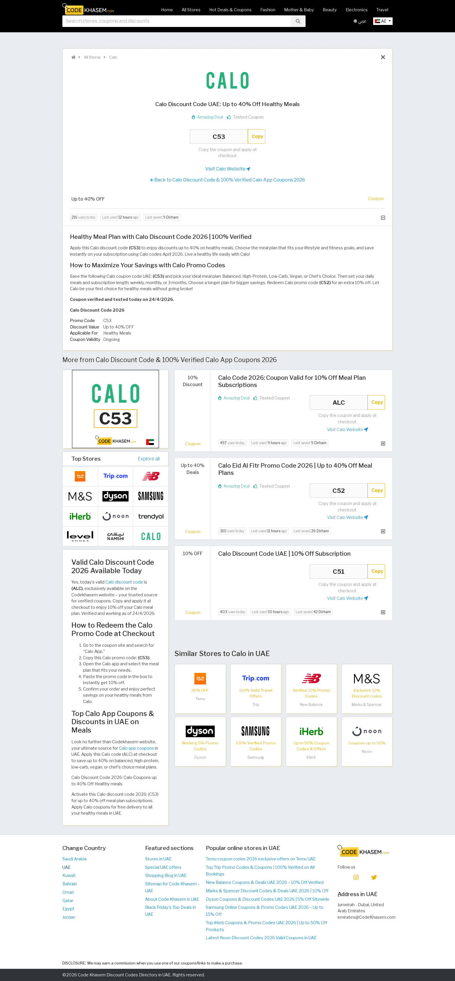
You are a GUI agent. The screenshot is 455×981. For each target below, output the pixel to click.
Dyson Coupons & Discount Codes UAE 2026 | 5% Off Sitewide (267, 899)
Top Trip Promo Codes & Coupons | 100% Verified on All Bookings (260, 871)
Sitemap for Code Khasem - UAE (172, 887)
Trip (255, 704)
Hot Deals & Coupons (230, 9)
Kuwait (69, 875)
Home (167, 9)
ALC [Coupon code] (338, 402)
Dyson (200, 757)
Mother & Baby (299, 9)
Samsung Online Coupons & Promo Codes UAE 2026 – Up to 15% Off (265, 911)
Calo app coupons (136, 748)
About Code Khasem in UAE (172, 899)
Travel (382, 9)
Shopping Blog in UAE (166, 875)
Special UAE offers (163, 867)
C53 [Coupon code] (218, 136)
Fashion (267, 9)
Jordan (68, 917)
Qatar (67, 900)
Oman (68, 892)
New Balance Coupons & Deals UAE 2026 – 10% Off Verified (265, 882)
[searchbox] (176, 28)
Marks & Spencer (367, 704)
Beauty (330, 9)
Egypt (68, 908)
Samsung (256, 757)
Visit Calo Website (227, 169)
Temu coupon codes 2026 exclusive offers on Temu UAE (261, 859)
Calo (112, 57)
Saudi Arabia (74, 859)
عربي (360, 28)
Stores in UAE (158, 859)
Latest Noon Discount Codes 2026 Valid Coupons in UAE (261, 937)
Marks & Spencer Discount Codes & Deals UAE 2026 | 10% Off (267, 890)
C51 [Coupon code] (338, 571)
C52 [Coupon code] (338, 490)
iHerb (311, 757)
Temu (200, 699)
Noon (367, 751)
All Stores (191, 9)
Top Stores (86, 458)
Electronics (357, 9)
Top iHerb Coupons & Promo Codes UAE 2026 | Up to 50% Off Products (266, 926)
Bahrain (69, 883)
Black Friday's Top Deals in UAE (170, 911)
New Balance (311, 704)
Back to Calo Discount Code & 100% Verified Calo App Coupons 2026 (227, 180)
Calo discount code (124, 582)
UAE (66, 867)
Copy (257, 136)
